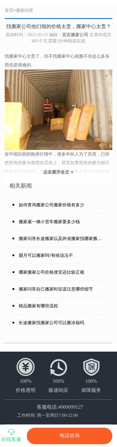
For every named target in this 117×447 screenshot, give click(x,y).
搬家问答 (24, 10)
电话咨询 (70, 436)
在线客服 (11, 435)
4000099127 (70, 407)
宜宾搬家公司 (75, 34)
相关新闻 (20, 186)
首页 (9, 10)
